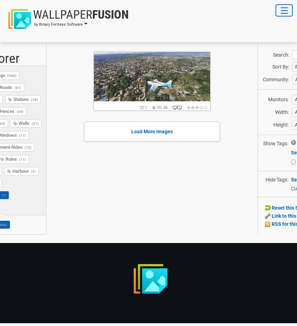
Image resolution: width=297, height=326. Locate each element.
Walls (29, 123)
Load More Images (152, 131)
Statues (25, 99)
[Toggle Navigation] (284, 10)
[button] (66, 19)
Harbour (24, 171)
